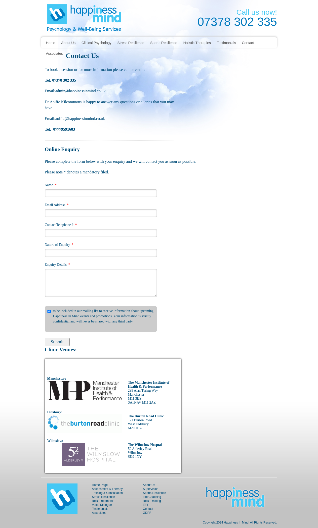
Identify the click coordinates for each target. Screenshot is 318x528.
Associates (54, 53)
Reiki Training (152, 501)
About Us (68, 43)
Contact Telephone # (61, 225)
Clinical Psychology (96, 43)
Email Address (57, 205)
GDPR (147, 513)
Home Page (100, 485)
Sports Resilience (163, 43)
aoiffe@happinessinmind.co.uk (80, 118)
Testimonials (226, 43)
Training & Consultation (107, 493)
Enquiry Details (57, 264)
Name (50, 185)
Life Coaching (152, 497)
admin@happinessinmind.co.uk (80, 91)
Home (50, 43)
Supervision (151, 489)
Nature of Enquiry (59, 245)
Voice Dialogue (102, 505)
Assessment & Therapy (107, 489)
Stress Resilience (131, 43)
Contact (248, 43)
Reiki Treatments (103, 501)
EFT (146, 505)
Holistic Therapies (197, 43)
